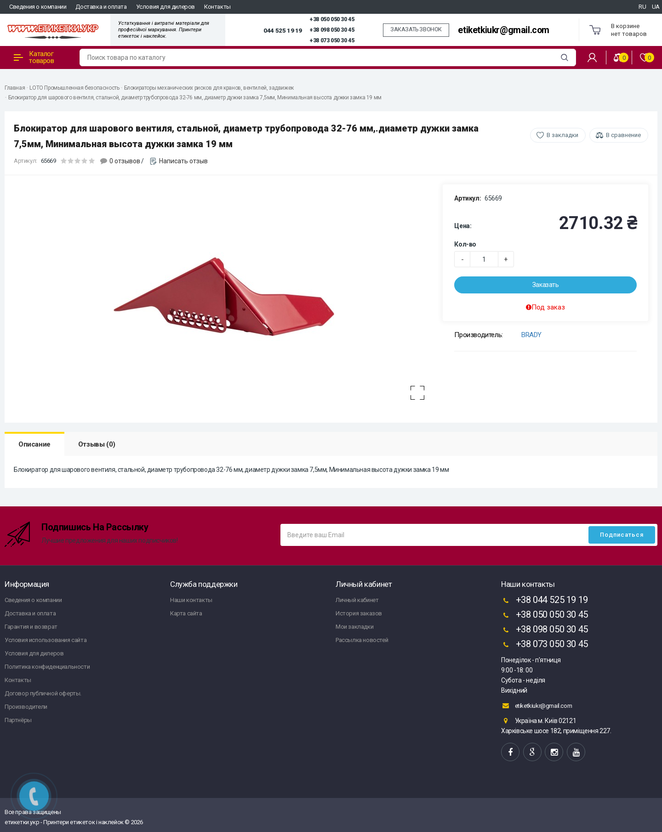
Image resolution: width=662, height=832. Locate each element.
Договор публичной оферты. (43, 693)
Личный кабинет (357, 600)
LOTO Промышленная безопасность (74, 88)
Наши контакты (191, 600)
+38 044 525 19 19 (544, 600)
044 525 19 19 (282, 30)
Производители (26, 706)
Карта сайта (186, 613)
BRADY (531, 335)
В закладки (562, 135)
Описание (34, 444)
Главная (15, 88)
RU (642, 6)
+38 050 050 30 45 (331, 19)
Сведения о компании (37, 6)
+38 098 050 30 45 (331, 30)
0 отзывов (124, 161)
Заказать (545, 284)
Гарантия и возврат (31, 626)
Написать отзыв (183, 161)
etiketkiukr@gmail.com (503, 30)
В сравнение (623, 135)
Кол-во (465, 244)
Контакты (217, 6)
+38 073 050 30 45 (331, 40)
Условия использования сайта (45, 640)
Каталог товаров (34, 57)
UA (656, 6)
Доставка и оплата (100, 6)
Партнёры (18, 720)
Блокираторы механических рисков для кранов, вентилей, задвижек (209, 88)
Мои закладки (354, 626)
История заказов (359, 613)
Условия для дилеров (165, 6)
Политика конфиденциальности (47, 666)
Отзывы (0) (96, 444)
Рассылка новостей (362, 640)
